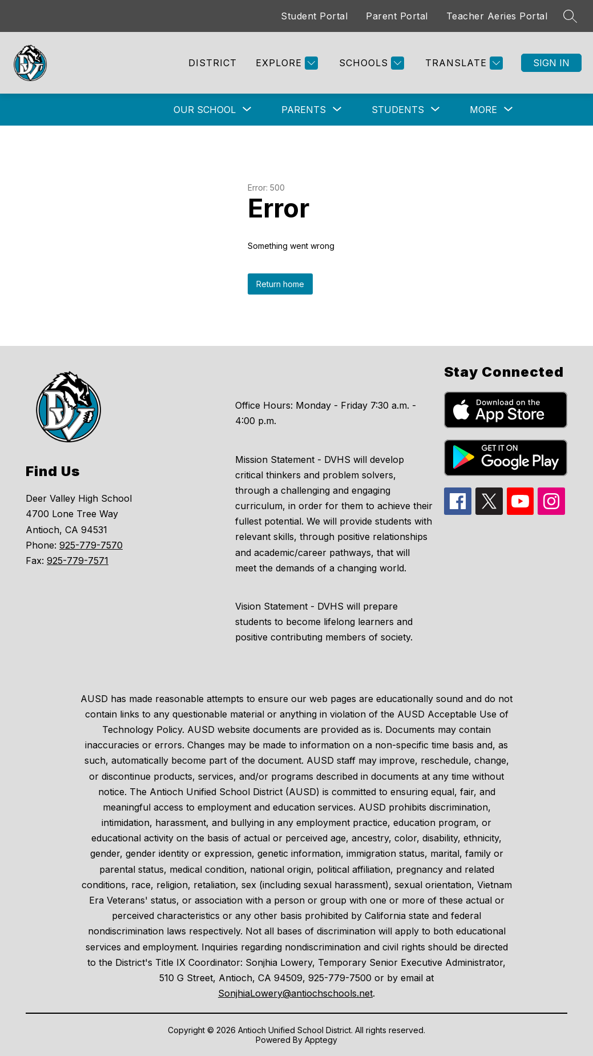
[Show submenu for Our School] (205, 109)
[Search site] (570, 16)
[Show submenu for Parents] (303, 109)
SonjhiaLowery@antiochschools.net (295, 993)
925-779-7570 (91, 545)
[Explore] (285, 63)
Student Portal (314, 16)
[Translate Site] (462, 63)
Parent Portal (397, 16)
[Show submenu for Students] (398, 109)
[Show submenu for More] (483, 109)
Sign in (551, 62)
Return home (280, 284)
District (212, 62)
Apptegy (321, 1040)
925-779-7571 (77, 560)
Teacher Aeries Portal (497, 16)
